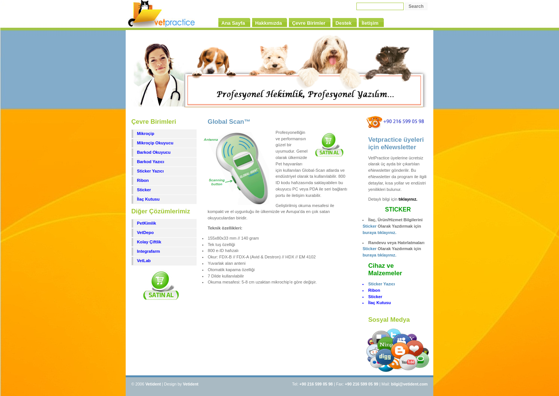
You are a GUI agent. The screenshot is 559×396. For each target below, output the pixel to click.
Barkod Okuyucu (154, 152)
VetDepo (145, 232)
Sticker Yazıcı (150, 171)
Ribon (143, 180)
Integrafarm (148, 251)
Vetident (190, 384)
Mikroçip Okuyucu (155, 143)
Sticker (144, 190)
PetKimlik (146, 223)
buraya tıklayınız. (379, 232)
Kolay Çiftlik (149, 242)
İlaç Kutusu (148, 199)
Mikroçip (145, 133)
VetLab (144, 260)
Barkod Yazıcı (150, 161)
